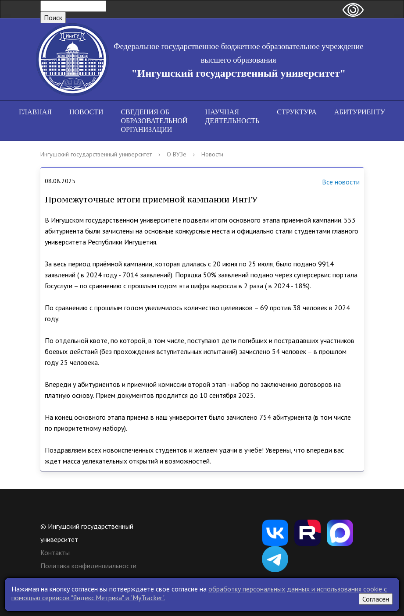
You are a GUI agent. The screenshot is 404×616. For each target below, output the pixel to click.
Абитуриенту (359, 112)
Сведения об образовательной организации (154, 120)
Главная (35, 112)
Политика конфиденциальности (88, 565)
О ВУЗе (176, 154)
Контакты (55, 552)
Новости (86, 112)
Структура (296, 112)
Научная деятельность (232, 116)
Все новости (330, 182)
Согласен (375, 599)
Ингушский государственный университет (96, 154)
